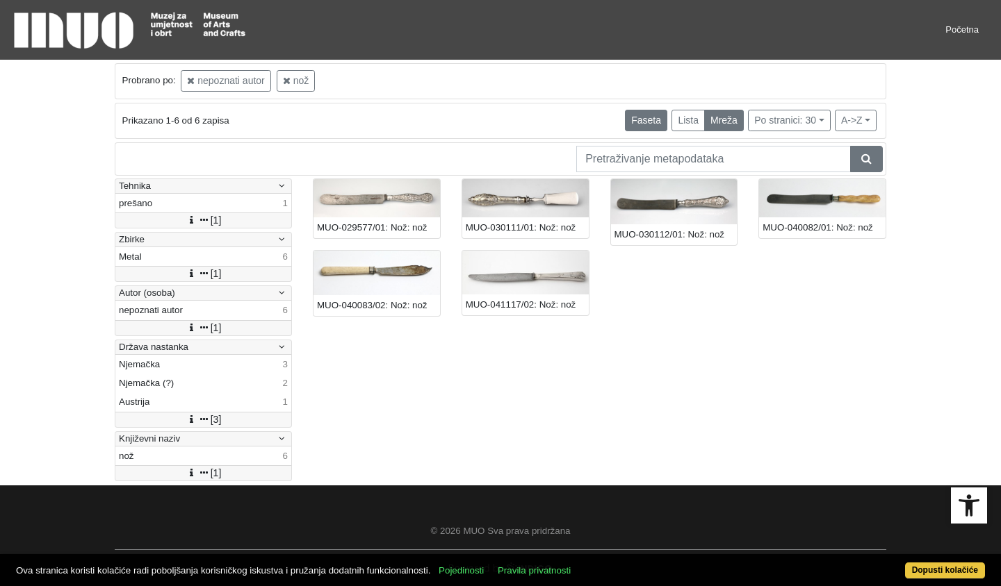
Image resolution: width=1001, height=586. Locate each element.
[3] (204, 419)
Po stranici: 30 (785, 120)
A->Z (852, 120)
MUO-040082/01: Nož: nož (818, 227)
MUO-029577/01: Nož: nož (372, 227)
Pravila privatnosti (534, 570)
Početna (962, 29)
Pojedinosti (461, 570)
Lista (688, 120)
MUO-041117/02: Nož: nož (521, 304)
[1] (204, 220)
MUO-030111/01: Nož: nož (521, 227)
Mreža (724, 120)
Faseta (646, 120)
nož (296, 80)
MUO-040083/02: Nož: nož (372, 305)
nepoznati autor (225, 80)
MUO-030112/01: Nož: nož (670, 234)
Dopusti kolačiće (945, 570)
